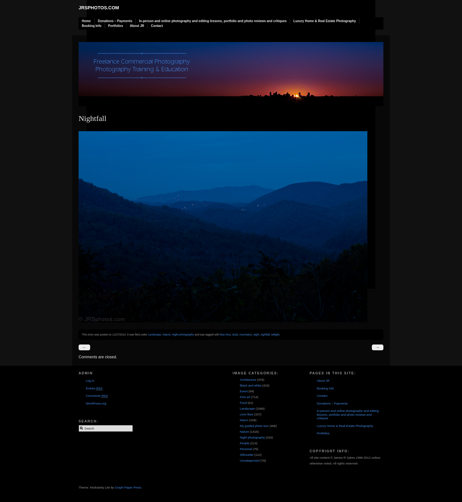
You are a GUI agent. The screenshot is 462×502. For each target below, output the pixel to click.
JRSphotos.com (99, 7)
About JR (137, 26)
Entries (94, 388)
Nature (167, 334)
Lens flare (246, 414)
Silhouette (246, 454)
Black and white (250, 385)
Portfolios (115, 26)
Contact (157, 26)
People (244, 443)
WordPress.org (96, 403)
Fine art (245, 397)
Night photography (183, 334)
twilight (275, 334)
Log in (90, 380)
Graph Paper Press (128, 487)
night (256, 334)
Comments (97, 396)
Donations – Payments (115, 21)
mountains (245, 334)
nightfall (265, 334)
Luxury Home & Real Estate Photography (324, 21)
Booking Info (91, 26)
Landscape (154, 334)
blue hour (225, 334)
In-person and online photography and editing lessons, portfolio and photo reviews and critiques (213, 21)
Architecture (248, 379)
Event (244, 391)
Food (243, 402)
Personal (246, 449)
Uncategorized (250, 460)
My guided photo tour (254, 426)
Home (86, 21)
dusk (235, 334)
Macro (244, 420)
